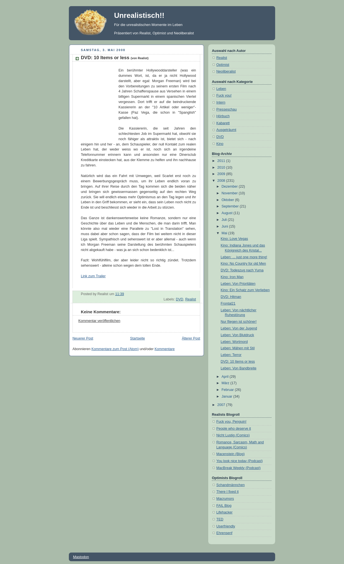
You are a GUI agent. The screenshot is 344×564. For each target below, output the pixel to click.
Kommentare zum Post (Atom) (115, 349)
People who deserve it (233, 429)
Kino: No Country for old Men (243, 264)
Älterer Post (191, 338)
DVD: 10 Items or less (115, 57)
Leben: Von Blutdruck (237, 335)
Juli (225, 220)
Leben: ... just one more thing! (244, 257)
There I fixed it (227, 492)
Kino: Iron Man (232, 277)
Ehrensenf (224, 533)
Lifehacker (224, 512)
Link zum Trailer (93, 276)
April (226, 377)
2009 (221, 174)
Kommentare (164, 349)
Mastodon (81, 557)
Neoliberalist (226, 71)
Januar (227, 396)
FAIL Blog (223, 506)
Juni (225, 226)
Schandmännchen (230, 485)
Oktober (228, 200)
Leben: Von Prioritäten (238, 284)
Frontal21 (228, 303)
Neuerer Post (82, 338)
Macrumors (225, 499)
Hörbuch (223, 116)
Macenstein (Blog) (230, 454)
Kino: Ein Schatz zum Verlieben (245, 290)
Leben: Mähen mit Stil (238, 348)
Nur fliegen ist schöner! (239, 322)
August (228, 213)
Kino (219, 144)
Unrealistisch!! (139, 15)
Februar (228, 390)
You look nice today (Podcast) (239, 461)
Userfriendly (225, 526)
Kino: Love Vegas (234, 239)
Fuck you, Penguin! (231, 422)
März (226, 383)
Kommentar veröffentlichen (99, 321)
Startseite (137, 338)
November (230, 193)
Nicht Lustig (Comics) (233, 435)
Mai (225, 233)
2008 (221, 181)
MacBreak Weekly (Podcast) (238, 468)
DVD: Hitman (231, 297)
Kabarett (223, 123)
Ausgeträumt (226, 130)
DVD (179, 299)
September (231, 206)
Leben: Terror (231, 355)
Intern (220, 102)
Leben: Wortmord (234, 342)
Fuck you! (224, 95)
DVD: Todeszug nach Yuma (242, 270)
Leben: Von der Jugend (239, 328)
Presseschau (226, 109)
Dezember (230, 186)
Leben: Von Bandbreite (238, 368)
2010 (221, 167)
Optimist (222, 65)
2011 (221, 161)
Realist (190, 299)
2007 (221, 405)
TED (219, 519)
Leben (221, 89)
